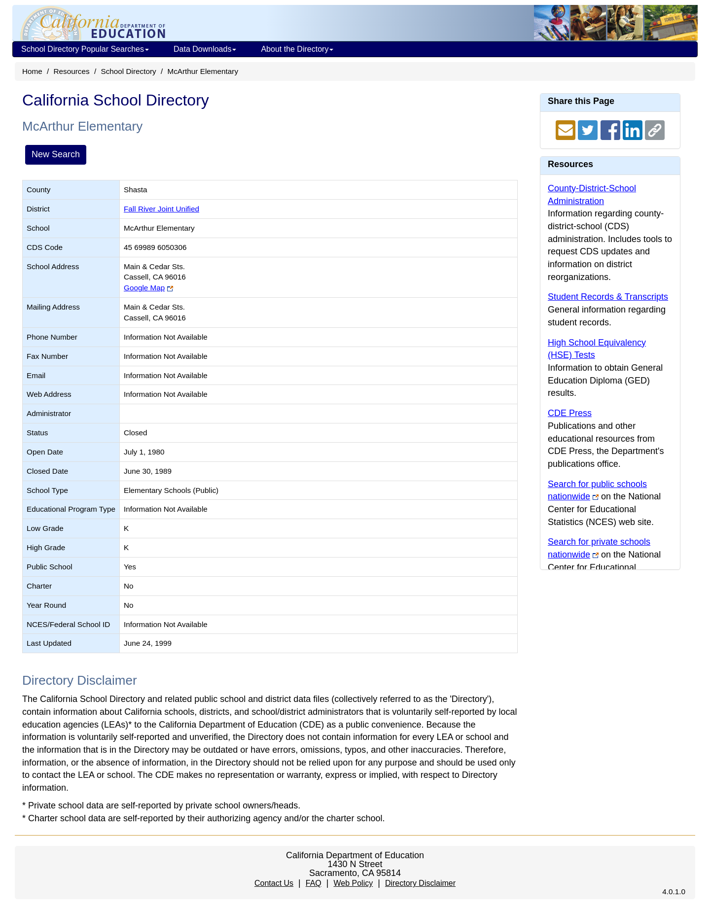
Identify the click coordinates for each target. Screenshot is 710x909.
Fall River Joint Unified (161, 209)
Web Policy (353, 883)
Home (32, 71)
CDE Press (570, 413)
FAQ (313, 883)
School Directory (128, 71)
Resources (72, 71)
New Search (56, 154)
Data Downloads (205, 49)
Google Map (144, 287)
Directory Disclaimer (420, 883)
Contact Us (273, 883)
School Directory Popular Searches (85, 49)
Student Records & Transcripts (608, 297)
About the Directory (297, 49)
